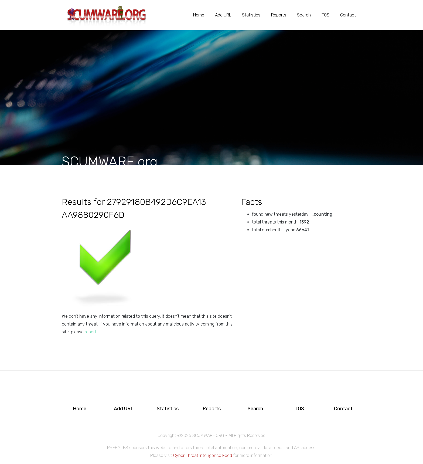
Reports (278, 15)
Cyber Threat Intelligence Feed (202, 455)
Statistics (251, 15)
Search (304, 15)
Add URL (223, 15)
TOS (325, 15)
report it (92, 331)
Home (198, 15)
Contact (348, 15)
